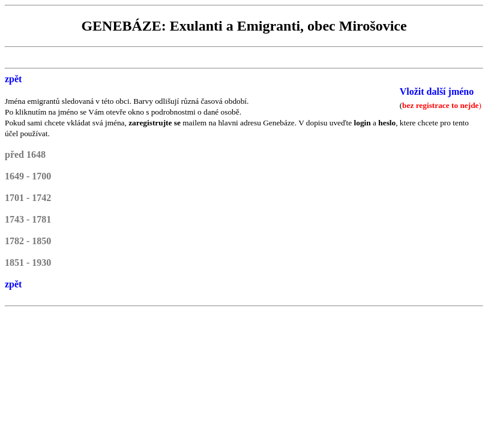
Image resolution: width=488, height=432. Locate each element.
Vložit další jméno (437, 91)
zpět (13, 79)
